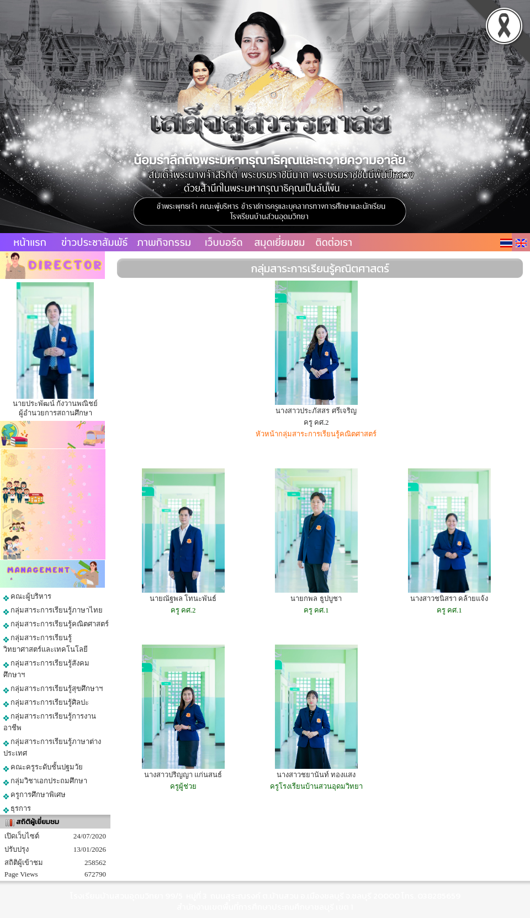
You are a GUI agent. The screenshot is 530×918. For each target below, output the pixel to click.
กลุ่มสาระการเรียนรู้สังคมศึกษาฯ (46, 669)
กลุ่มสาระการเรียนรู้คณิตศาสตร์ (56, 624)
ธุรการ (17, 808)
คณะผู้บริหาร (27, 596)
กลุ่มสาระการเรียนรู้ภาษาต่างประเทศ (52, 747)
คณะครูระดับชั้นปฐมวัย (43, 767)
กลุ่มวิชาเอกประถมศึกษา (45, 781)
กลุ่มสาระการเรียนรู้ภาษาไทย (53, 610)
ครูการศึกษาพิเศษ (34, 794)
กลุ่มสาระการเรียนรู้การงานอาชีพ (49, 722)
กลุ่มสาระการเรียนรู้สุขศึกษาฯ (53, 688)
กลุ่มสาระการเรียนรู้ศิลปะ (46, 702)
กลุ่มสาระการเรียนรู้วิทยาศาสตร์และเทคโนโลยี (45, 643)
